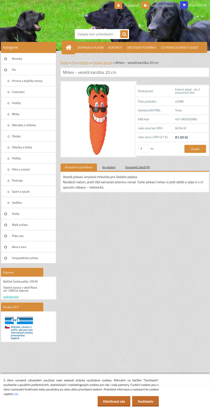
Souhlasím (145, 401)
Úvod (64, 62)
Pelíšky (16, 158)
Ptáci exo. (18, 235)
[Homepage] (70, 47)
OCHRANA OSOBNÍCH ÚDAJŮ (179, 47)
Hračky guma (102, 62)
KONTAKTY (115, 47)
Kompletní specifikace (79, 167)
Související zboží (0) (137, 167)
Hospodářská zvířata (25, 258)
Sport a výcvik (21, 191)
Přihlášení (131, 5)
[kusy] (143, 148)
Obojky (16, 136)
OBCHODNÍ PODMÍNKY (141, 47)
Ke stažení (108, 167)
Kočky (16, 213)
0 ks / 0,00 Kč (198, 5)
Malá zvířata (20, 224)
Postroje (17, 180)
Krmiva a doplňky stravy (27, 80)
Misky (16, 114)
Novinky (17, 58)
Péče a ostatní (21, 169)
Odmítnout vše (114, 401)
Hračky (16, 103)
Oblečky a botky (22, 147)
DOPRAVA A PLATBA (91, 47)
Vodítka (16, 202)
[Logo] (109, 13)
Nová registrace (162, 5)
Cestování (18, 91)
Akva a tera (19, 247)
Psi (14, 69)
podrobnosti (11, 296)
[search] (124, 34)
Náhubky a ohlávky (24, 125)
